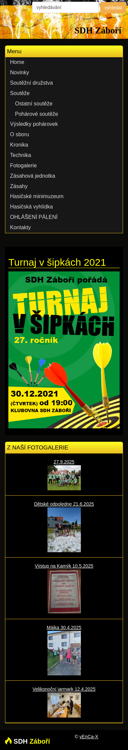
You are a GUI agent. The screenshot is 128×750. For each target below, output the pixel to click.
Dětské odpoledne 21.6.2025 (64, 526)
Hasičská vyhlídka (31, 207)
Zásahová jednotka (32, 176)
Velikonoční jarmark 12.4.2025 (64, 702)
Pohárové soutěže (36, 114)
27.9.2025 (64, 474)
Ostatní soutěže (33, 103)
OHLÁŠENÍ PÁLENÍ (33, 217)
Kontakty (20, 227)
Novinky (19, 72)
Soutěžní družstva (31, 83)
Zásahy (18, 186)
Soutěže (20, 93)
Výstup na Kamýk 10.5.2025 (64, 588)
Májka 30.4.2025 (64, 650)
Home (17, 62)
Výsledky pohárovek (34, 124)
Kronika (19, 145)
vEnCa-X (89, 736)
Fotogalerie (23, 165)
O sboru (19, 134)
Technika (20, 155)
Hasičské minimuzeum (36, 196)
